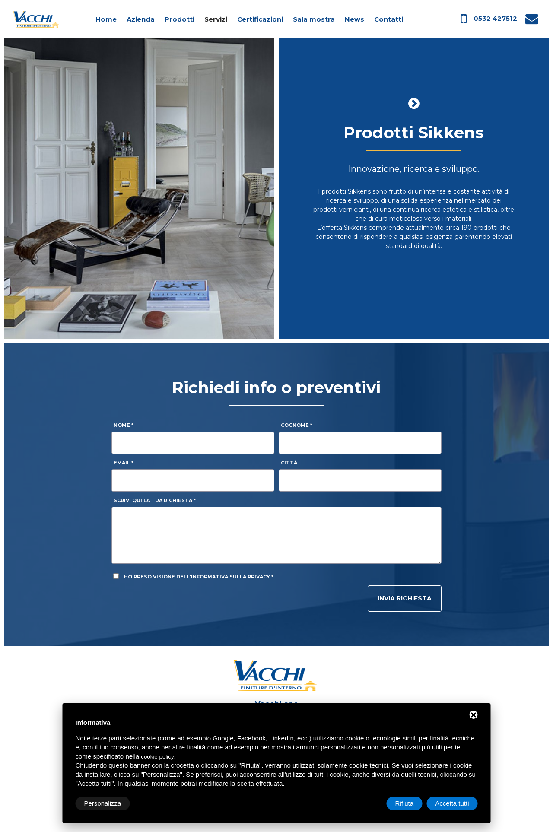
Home (106, 19)
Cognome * (296, 425)
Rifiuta (404, 803)
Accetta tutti (452, 803)
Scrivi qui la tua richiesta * (155, 500)
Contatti (388, 19)
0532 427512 (495, 18)
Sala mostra (314, 19)
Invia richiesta (405, 598)
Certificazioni (260, 19)
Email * (123, 463)
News (354, 19)
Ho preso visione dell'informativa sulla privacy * (198, 577)
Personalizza (102, 803)
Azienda (141, 19)
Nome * (123, 425)
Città (289, 463)
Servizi (215, 19)
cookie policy (157, 756)
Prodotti (179, 19)
